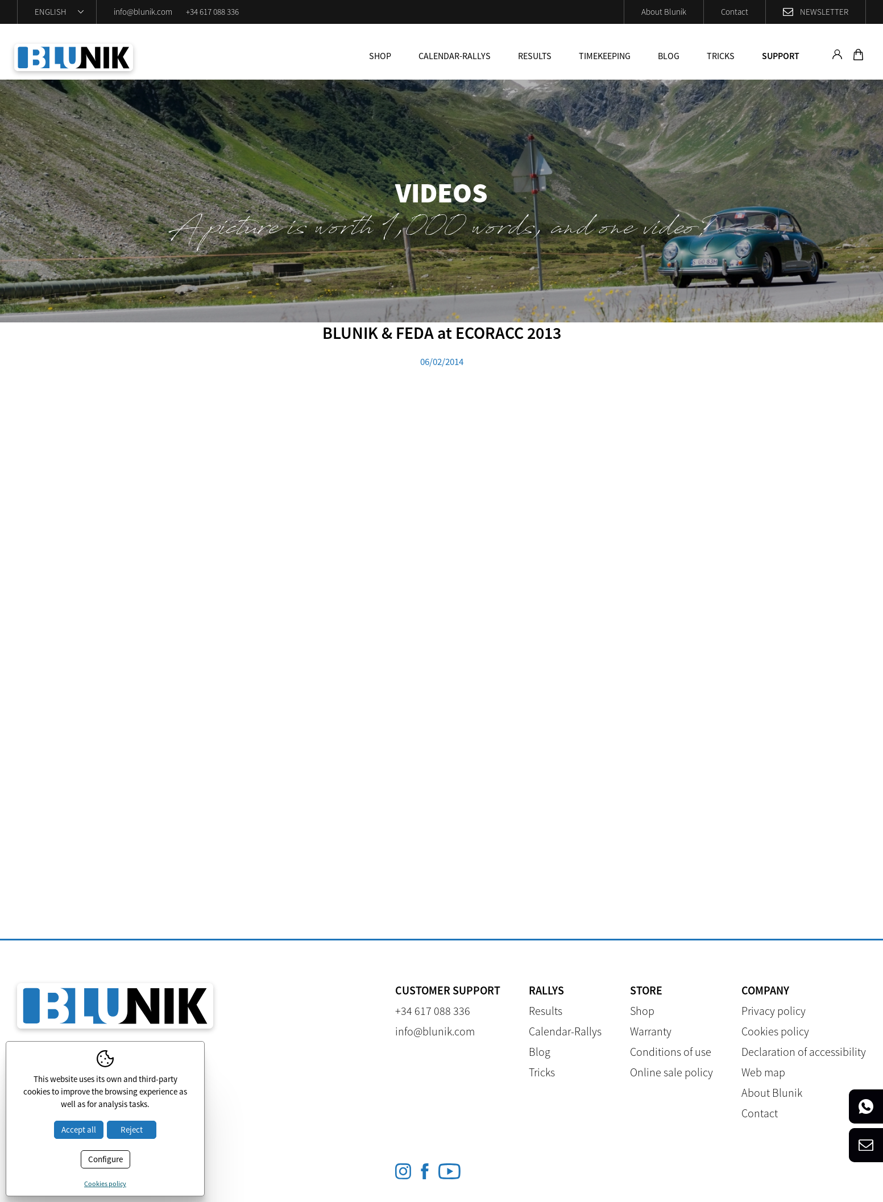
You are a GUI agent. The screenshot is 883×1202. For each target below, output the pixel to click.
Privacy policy (773, 1011)
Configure (105, 1159)
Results (535, 55)
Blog (668, 55)
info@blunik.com (143, 11)
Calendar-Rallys (454, 55)
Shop (380, 55)
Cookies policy (775, 1031)
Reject (132, 1129)
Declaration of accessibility (803, 1052)
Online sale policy (671, 1072)
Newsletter (824, 11)
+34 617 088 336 (212, 11)
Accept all (78, 1129)
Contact (734, 11)
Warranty (650, 1031)
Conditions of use (670, 1052)
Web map (763, 1072)
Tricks (721, 55)
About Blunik (663, 11)
